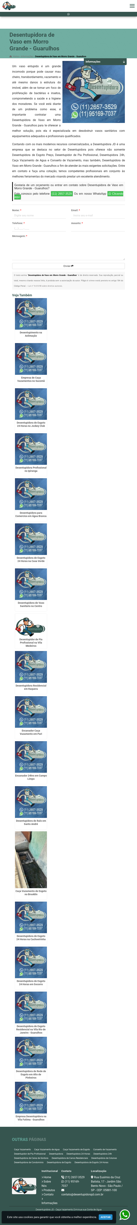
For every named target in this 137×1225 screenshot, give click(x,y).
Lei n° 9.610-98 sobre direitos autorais (45, 286)
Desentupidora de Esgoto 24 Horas (91, 1162)
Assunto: (77, 223)
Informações (49, 1203)
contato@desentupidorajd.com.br (82, 1194)
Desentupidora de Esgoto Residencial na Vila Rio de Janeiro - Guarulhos (31, 1029)
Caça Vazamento (22, 1149)
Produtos (49, 1190)
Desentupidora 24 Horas (78, 1154)
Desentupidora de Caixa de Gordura (31, 1158)
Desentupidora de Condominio (29, 1162)
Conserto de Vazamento (105, 1149)
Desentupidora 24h (102, 1154)
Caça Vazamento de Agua (47, 1149)
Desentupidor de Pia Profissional (30, 1154)
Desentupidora (56, 1154)
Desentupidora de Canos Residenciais (70, 1158)
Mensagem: (19, 236)
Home (47, 1177)
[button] (132, 5)
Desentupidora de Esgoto (59, 1162)
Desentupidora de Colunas (104, 1158)
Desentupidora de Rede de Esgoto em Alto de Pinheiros (31, 1074)
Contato (49, 1194)
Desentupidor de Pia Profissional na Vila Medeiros (30, 642)
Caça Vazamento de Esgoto (76, 1149)
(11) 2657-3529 (62, 193)
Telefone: (18, 223)
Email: (75, 210)
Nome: (16, 210)
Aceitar (106, 1217)
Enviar (68, 266)
